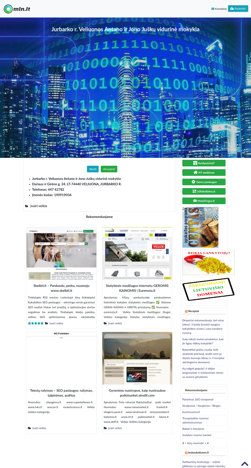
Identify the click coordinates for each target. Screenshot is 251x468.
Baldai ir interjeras (193, 428)
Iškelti (92, 169)
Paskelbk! (238, 8)
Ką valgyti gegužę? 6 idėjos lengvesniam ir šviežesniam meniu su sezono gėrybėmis (202, 372)
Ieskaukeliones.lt (198, 452)
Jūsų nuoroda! (195, 443)
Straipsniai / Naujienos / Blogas (201, 405)
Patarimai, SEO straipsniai (197, 399)
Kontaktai (219, 8)
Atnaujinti (109, 169)
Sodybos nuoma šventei (196, 435)
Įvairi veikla (56, 323)
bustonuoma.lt (191, 412)
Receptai (193, 311)
